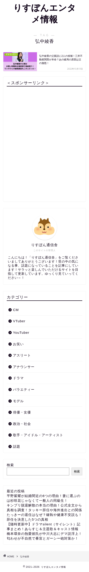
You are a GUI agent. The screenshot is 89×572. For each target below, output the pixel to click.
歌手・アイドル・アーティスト (38, 435)
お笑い (18, 344)
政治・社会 (22, 424)
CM (16, 310)
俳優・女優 (22, 412)
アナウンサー (24, 367)
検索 (10, 465)
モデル (18, 401)
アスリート (22, 355)
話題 (16, 446)
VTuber (19, 321)
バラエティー (24, 389)
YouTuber (21, 332)
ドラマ (18, 378)
